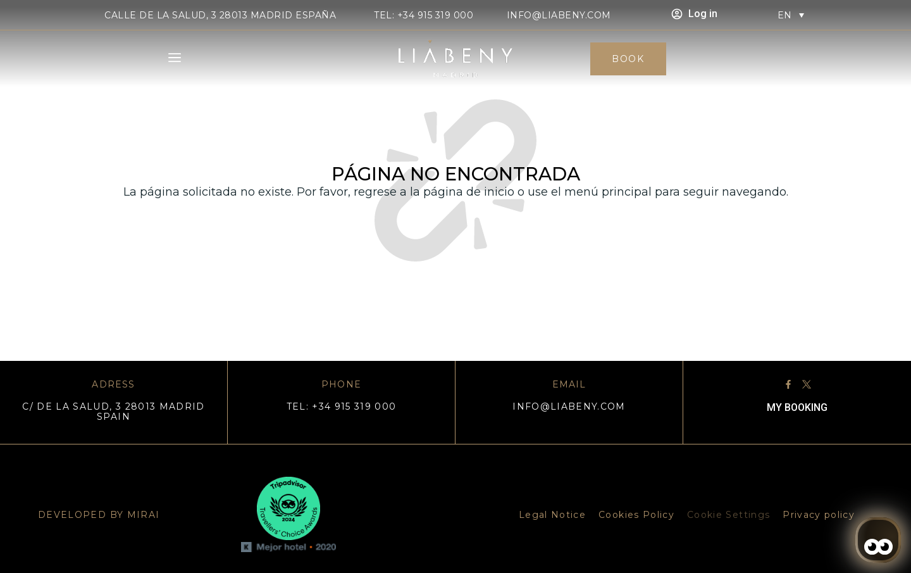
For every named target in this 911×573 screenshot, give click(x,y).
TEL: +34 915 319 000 (423, 15)
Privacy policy (819, 514)
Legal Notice (552, 514)
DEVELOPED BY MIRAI (98, 514)
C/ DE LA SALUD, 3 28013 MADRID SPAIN (113, 411)
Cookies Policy (636, 514)
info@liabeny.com (559, 15)
